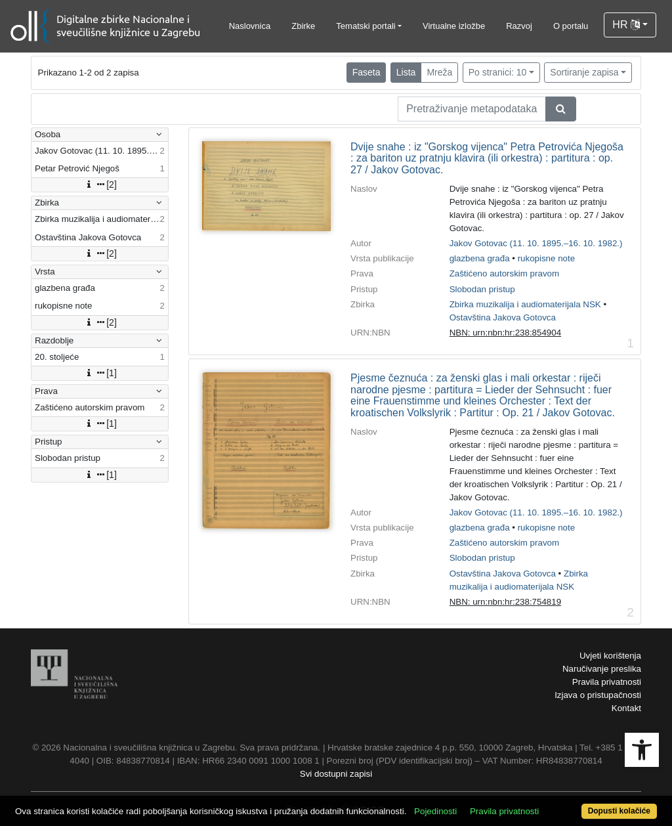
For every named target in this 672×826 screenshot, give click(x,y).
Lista (406, 72)
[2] (100, 184)
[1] (100, 373)
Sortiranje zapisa (584, 72)
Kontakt (626, 708)
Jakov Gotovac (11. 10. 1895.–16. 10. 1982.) (536, 243)
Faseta (366, 72)
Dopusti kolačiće (619, 810)
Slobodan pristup (482, 289)
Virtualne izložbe (454, 26)
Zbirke (303, 26)
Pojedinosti (435, 811)
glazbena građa (480, 258)
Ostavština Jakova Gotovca (503, 317)
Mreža (439, 72)
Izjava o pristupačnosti (598, 695)
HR (626, 24)
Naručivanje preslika (601, 669)
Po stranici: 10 (498, 72)
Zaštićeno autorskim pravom (504, 273)
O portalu (570, 26)
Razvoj (519, 26)
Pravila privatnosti (606, 682)
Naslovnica (250, 26)
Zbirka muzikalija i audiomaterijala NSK (525, 304)
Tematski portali (365, 26)
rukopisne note (546, 258)
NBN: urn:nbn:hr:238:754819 (505, 602)
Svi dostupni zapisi (336, 774)
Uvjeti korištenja (610, 656)
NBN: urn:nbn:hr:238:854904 (505, 332)
